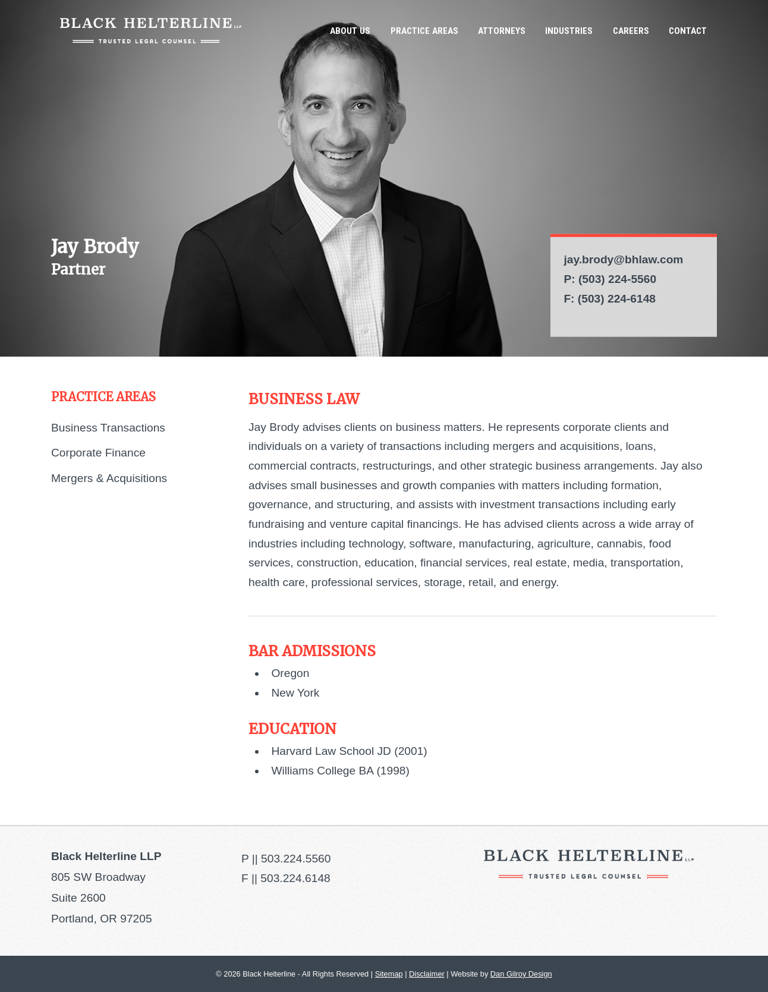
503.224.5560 (296, 858)
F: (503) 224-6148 (610, 298)
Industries (569, 31)
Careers (631, 31)
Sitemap (389, 973)
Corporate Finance (98, 452)
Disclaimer (427, 973)
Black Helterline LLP (150, 30)
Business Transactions (108, 427)
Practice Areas (424, 31)
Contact (688, 31)
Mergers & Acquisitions (109, 478)
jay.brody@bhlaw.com (623, 259)
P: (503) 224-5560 (610, 279)
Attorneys (501, 31)
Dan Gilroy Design (521, 973)
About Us (350, 31)
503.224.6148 (295, 878)
